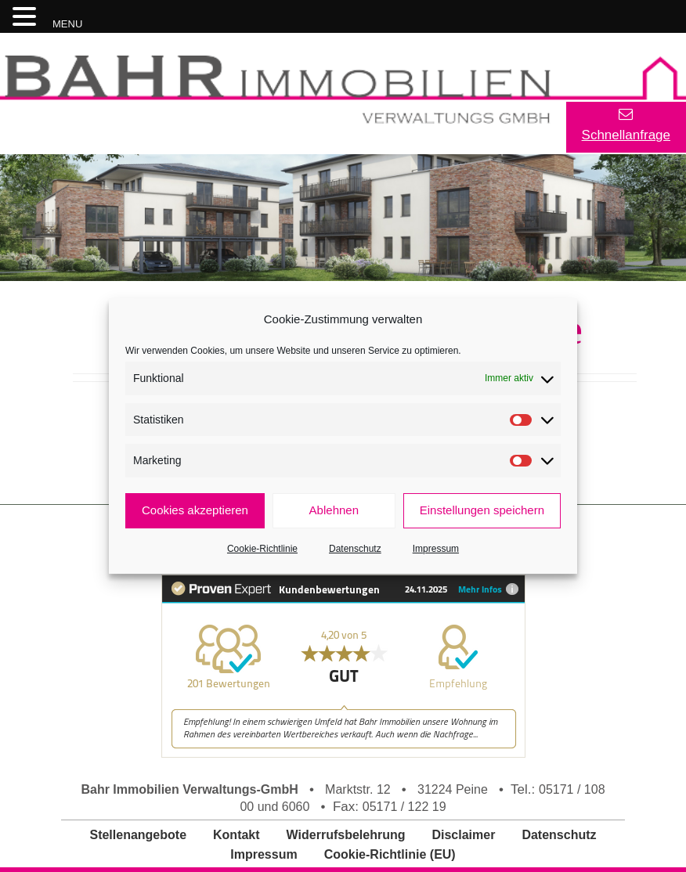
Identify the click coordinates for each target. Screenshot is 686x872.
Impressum (436, 548)
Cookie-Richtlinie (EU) (390, 854)
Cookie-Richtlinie (262, 548)
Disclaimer (463, 834)
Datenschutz (355, 548)
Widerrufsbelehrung (346, 834)
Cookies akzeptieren (195, 510)
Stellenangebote (137, 834)
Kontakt (236, 834)
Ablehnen (334, 510)
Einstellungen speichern (482, 510)
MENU (67, 24)
